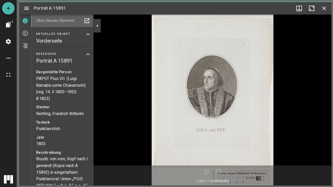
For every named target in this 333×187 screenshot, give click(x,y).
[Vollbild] (8, 75)
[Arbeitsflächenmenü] (8, 41)
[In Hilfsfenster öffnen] (87, 21)
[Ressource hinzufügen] (8, 8)
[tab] (25, 21)
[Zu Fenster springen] (8, 25)
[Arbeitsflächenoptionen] (8, 58)
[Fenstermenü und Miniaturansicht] (299, 8)
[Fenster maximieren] (311, 8)
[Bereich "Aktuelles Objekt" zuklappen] (88, 34)
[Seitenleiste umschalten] (26, 8)
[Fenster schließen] (324, 8)
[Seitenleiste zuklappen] (97, 26)
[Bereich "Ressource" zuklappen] (88, 54)
